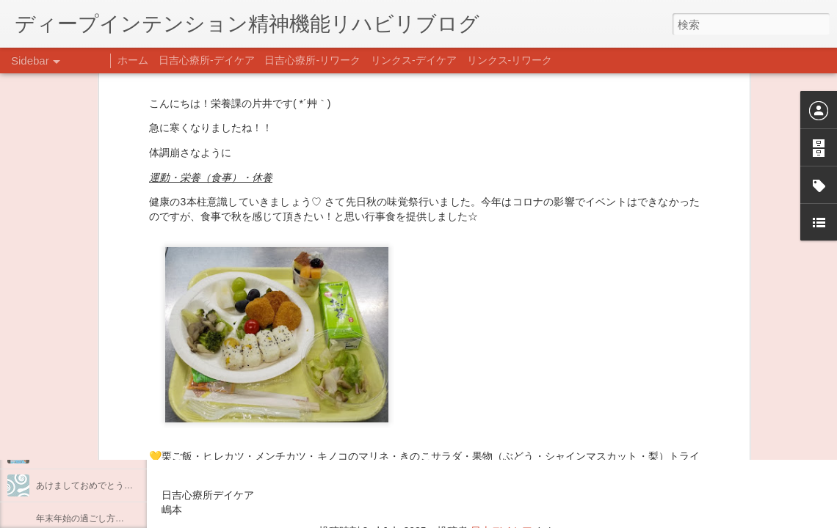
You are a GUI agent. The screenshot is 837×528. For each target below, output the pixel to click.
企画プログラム (67, 386)
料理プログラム (67, 353)
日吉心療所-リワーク (312, 60)
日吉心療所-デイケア (207, 60)
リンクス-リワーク (510, 60)
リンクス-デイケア (414, 60)
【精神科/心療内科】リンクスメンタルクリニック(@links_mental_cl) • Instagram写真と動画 (424, 409)
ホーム (132, 60)
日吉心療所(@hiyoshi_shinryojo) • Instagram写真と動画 (336, 438)
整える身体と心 (67, 419)
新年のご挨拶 (62, 452)
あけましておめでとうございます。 (106, 485)
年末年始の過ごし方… (80, 518)
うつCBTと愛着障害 (75, 320)
